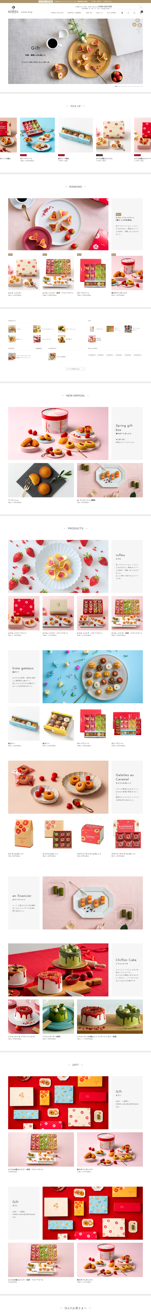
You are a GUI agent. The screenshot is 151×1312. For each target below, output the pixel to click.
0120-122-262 (105, 6)
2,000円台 (100, 355)
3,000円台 (109, 355)
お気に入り (99, 13)
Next (133, 136)
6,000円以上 (138, 355)
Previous (18, 136)
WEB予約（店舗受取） (75, 13)
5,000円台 (128, 355)
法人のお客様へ (112, 13)
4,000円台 (118, 355)
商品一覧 (89, 13)
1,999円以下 (92, 355)
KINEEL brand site (57, 13)
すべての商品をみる (73, 369)
